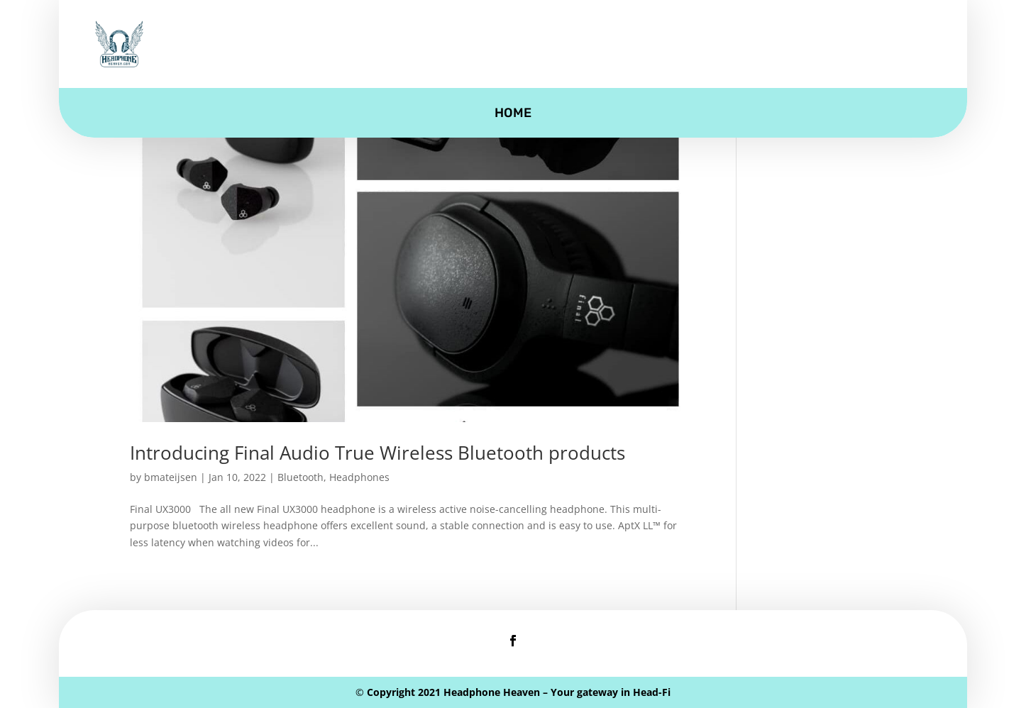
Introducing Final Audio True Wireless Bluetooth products (377, 452)
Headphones (359, 477)
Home (513, 114)
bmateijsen (170, 477)
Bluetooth (300, 477)
